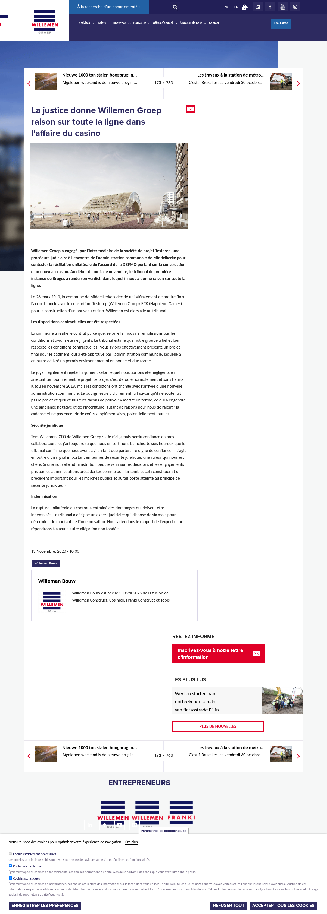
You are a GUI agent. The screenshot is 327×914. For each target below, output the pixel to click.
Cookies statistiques (26, 878)
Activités (84, 23)
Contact (214, 23)
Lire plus (131, 842)
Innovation (120, 23)
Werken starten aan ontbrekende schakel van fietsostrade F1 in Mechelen (197, 705)
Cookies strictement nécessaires (34, 854)
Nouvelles (139, 23)
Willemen (44, 22)
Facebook (270, 6)
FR (236, 7)
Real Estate (281, 23)
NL (226, 7)
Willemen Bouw (47, 562)
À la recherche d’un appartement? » (109, 6)
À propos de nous (191, 23)
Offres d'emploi (163, 23)
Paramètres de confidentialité (163, 831)
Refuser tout (228, 905)
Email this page (191, 109)
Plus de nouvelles (218, 726)
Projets (101, 23)
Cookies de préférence (28, 866)
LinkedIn (258, 6)
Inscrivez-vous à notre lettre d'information (210, 653)
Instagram (295, 6)
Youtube (283, 6)
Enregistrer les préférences (45, 905)
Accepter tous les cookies (283, 905)
